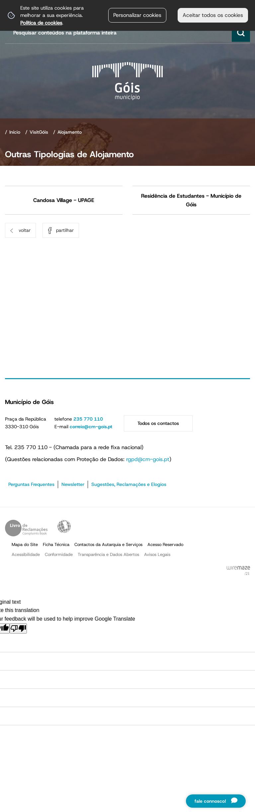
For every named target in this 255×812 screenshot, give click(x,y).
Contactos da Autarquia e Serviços (108, 544)
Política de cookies (41, 22)
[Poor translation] (18, 628)
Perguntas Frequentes (31, 484)
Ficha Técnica (56, 544)
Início (14, 132)
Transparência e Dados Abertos (108, 554)
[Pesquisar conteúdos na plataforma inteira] (241, 33)
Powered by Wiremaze (238, 571)
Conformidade (59, 554)
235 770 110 (88, 419)
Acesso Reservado (165, 544)
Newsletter (72, 484)
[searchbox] (128, 33)
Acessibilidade (64, 526)
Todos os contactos (158, 423)
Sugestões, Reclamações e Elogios (128, 484)
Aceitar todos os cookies (213, 15)
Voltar (25, 230)
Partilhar (65, 230)
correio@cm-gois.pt (91, 426)
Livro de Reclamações (26, 528)
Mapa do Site (25, 544)
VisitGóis (39, 132)
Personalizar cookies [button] (137, 15)
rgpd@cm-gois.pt (147, 459)
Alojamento (69, 132)
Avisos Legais (157, 554)
